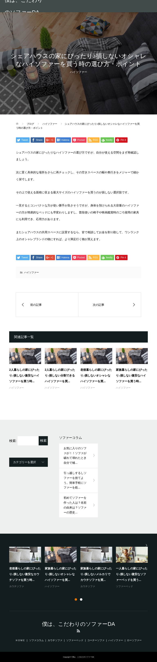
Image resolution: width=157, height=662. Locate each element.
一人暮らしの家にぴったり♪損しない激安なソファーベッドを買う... (131, 574)
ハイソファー (78, 72)
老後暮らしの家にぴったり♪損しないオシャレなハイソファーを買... (96, 375)
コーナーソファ (95, 640)
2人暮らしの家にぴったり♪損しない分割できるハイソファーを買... (60, 375)
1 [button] (76, 599)
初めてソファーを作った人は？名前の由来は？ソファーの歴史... (75, 505)
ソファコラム (36, 640)
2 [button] (81, 599)
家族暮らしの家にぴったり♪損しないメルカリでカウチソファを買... (96, 574)
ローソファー (134, 640)
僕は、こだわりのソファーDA (23, 6)
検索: (13, 440)
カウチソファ (16, 586)
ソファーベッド (124, 586)
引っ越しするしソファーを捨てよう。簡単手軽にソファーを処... (75, 480)
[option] (80, 568)
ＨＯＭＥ (20, 640)
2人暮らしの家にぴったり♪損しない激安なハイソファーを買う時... (24, 375)
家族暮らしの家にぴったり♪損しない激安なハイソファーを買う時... (131, 375)
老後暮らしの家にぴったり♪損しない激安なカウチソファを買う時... (25, 574)
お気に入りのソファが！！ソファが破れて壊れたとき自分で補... (75, 455)
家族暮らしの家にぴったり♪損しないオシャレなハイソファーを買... (60, 574)
